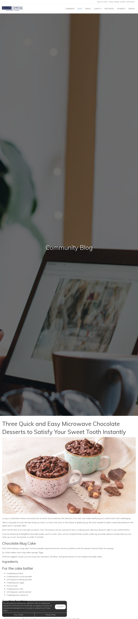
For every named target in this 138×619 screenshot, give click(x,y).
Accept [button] (60, 607)
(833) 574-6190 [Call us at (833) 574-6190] (102, 2)
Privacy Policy (51, 615)
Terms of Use (18, 615)
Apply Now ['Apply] (131, 2)
